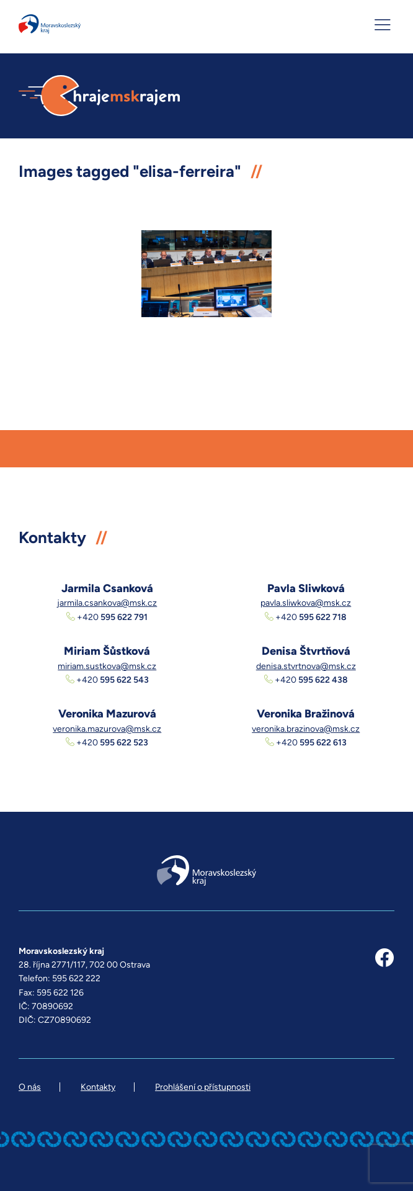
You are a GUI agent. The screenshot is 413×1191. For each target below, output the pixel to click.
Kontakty (98, 1087)
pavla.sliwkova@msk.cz (305, 603)
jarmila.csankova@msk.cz (107, 603)
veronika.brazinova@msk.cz (306, 729)
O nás (30, 1087)
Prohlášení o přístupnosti (203, 1087)
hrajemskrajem (99, 96)
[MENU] (383, 25)
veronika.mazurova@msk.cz (107, 729)
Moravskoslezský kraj (50, 24)
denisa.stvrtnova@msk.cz (306, 666)
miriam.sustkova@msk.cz (107, 666)
